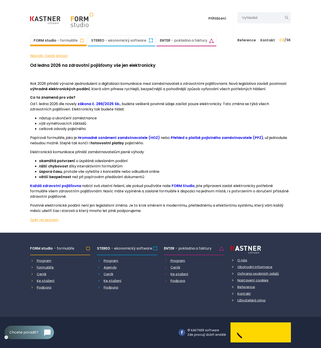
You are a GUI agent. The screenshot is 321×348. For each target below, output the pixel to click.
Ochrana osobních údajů (258, 273)
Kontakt (267, 40)
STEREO (118, 40)
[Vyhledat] (286, 17)
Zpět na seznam (44, 219)
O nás (242, 260)
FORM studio (56, 40)
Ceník (41, 274)
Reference (246, 40)
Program (44, 260)
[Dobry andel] (260, 332)
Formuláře (45, 267)
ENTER (183, 40)
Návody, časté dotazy (49, 55)
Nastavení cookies (253, 280)
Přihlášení (217, 18)
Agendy (110, 267)
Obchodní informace (254, 267)
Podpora (44, 287)
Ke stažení (46, 280)
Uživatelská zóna (251, 300)
